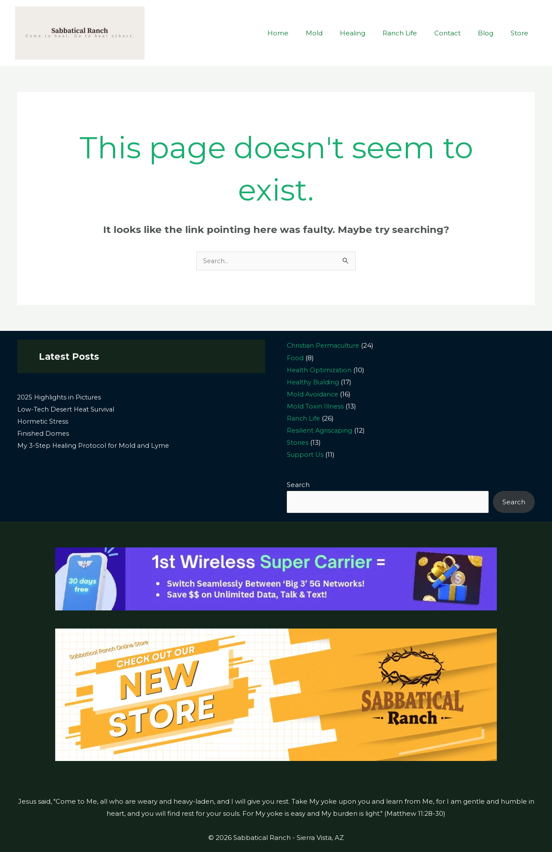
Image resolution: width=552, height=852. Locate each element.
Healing (372, 33)
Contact (458, 33)
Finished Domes (43, 434)
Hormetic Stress (43, 422)
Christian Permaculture (325, 346)
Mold (337, 33)
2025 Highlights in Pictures (60, 397)
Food (295, 358)
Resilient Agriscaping (320, 430)
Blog (492, 33)
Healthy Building (314, 382)
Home (306, 33)
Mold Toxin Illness (315, 406)
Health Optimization (320, 370)
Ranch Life (415, 33)
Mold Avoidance (313, 394)
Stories (298, 442)
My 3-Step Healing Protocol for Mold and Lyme (94, 446)
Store (521, 33)
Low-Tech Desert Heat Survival (67, 410)
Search (298, 484)
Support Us (305, 454)
